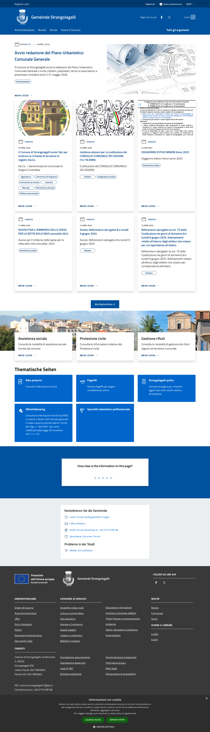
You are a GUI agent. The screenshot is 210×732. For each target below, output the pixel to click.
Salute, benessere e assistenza (122, 630)
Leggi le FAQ (66, 668)
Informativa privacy (116, 663)
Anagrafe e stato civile (72, 608)
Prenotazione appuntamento (75, 657)
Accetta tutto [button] (93, 720)
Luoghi (154, 634)
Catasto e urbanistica (71, 635)
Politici (18, 630)
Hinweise (25, 44)
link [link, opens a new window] (134, 713)
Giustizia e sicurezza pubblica (121, 613)
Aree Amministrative (25, 613)
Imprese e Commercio (71, 624)
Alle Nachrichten (105, 304)
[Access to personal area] (171, 4)
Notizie (155, 608)
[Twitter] (164, 17)
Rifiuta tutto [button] (117, 719)
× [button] (206, 698)
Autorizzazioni (113, 635)
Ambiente (111, 624)
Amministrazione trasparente (121, 657)
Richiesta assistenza (70, 674)
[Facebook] (156, 17)
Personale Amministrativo (28, 635)
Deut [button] (190, 4)
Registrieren (150, 4)
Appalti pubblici (68, 630)
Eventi (154, 639)
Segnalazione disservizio (73, 663)
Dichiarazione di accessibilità (121, 674)
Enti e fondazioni (23, 624)
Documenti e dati (23, 641)
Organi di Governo (24, 608)
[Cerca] (192, 17)
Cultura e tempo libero (72, 613)
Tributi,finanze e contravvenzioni (123, 618)
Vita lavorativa (67, 619)
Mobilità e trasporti (70, 641)
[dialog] (105, 713)
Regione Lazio (22, 4)
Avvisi (154, 619)
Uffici (17, 619)
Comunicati (157, 613)
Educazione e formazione (119, 607)
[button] (105, 726)
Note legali (111, 668)
